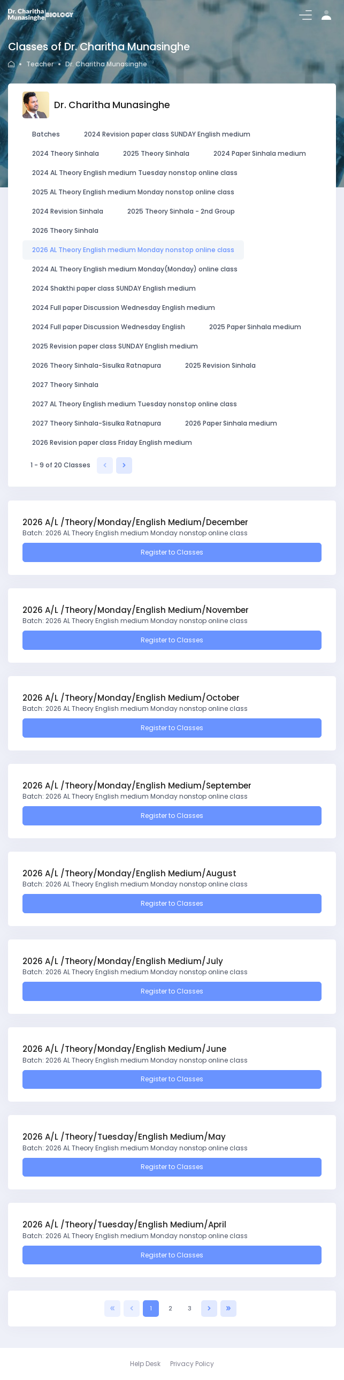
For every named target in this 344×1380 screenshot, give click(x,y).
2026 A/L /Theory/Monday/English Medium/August (129, 873)
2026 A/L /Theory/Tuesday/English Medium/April (124, 1224)
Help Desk (145, 1363)
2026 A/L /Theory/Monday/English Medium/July (122, 961)
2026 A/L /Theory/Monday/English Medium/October (131, 697)
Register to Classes (172, 552)
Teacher (39, 64)
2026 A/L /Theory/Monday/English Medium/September (136, 785)
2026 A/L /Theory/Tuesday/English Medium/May (124, 1136)
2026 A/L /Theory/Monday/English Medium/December (135, 522)
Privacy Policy (192, 1363)
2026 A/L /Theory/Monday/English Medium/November (135, 610)
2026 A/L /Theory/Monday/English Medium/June (124, 1049)
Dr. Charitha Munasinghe (106, 64)
